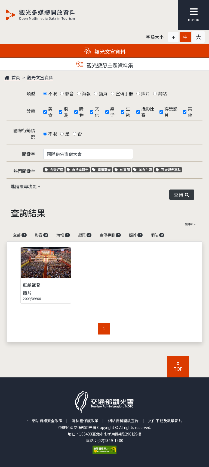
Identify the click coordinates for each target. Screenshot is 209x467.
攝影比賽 (147, 111)
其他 (190, 111)
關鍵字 (28, 154)
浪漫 (66, 111)
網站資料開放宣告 (123, 420)
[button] (173, 37)
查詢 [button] (182, 194)
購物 (81, 111)
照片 (145, 93)
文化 (97, 111)
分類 (30, 110)
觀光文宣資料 (40, 77)
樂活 (112, 111)
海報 (86, 93)
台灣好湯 (54, 169)
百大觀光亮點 (168, 169)
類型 (30, 93)
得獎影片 (170, 111)
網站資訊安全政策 (47, 420)
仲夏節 (123, 169)
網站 (162, 93)
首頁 (12, 77)
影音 (69, 93)
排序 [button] (189, 224)
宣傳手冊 (124, 93)
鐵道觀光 (102, 169)
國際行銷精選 (24, 133)
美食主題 (143, 169)
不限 (52, 93)
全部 (20, 235)
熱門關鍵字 (24, 171)
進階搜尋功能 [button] (24, 186)
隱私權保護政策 (85, 420)
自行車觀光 (77, 169)
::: (28, 420)
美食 (50, 111)
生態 (128, 111)
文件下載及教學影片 (165, 420)
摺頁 (103, 93)
